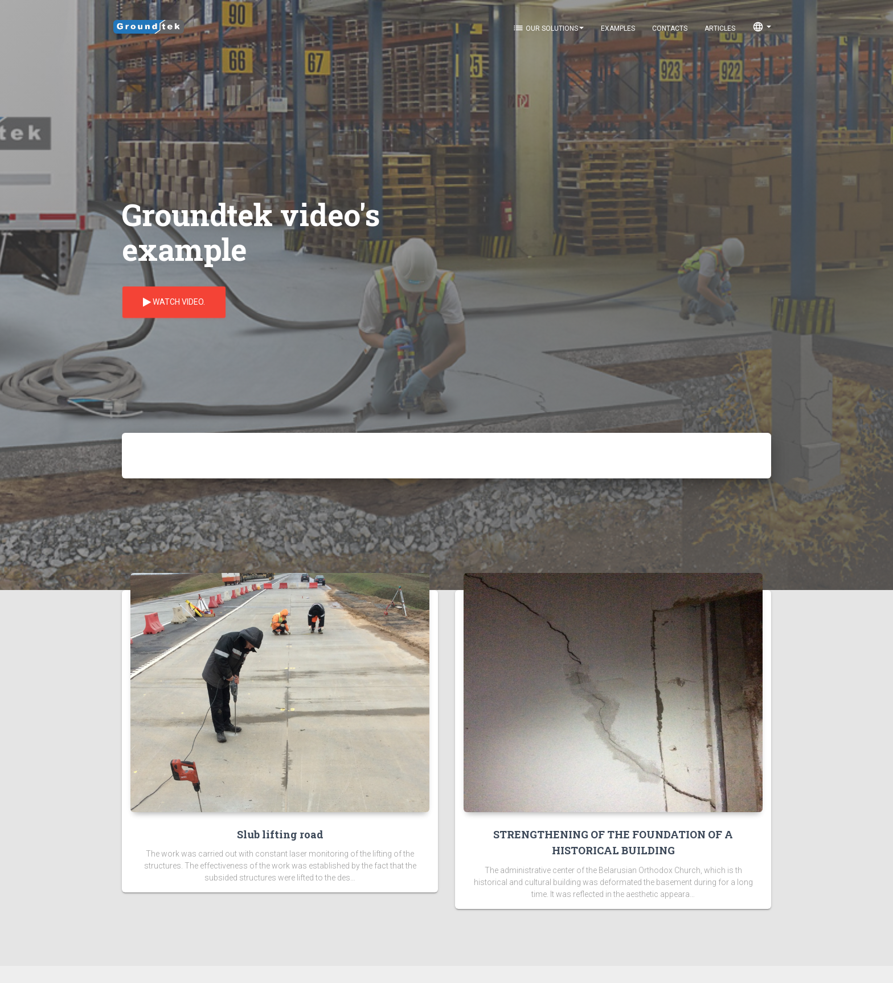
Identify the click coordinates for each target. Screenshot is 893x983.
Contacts (669, 28)
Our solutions (548, 28)
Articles (719, 28)
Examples (618, 28)
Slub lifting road (280, 834)
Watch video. (174, 302)
